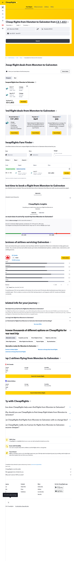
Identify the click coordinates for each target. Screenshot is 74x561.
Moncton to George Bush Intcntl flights (50, 354)
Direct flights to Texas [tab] (40, 342)
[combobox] (30, 28)
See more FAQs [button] (40, 329)
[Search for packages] (3, 17)
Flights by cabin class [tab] (55, 342)
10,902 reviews (20, 265)
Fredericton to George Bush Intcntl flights (19, 356)
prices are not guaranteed (40, 474)
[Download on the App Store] (60, 501)
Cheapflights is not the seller (40, 479)
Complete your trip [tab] (27, 342)
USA (21, 61)
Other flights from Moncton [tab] (30, 346)
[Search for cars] (3, 14)
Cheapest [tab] (12, 81)
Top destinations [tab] (55, 346)
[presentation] (21, 25)
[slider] (55, 159)
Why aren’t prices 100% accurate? (40, 485)
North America (15, 61)
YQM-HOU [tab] (39, 198)
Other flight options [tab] (15, 346)
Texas (25, 61)
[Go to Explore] (3, 20)
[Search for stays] (3, 10)
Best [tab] (19, 81)
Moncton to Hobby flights (15, 354)
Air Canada (19, 260)
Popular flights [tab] (44, 346)
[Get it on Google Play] (60, 497)
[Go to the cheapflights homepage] (11, 2)
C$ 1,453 (15, 25)
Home (9, 61)
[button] (2, 2)
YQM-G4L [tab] (35, 217)
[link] (17, 136)
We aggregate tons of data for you (40, 482)
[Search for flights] (3, 7)
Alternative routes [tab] (14, 342)
